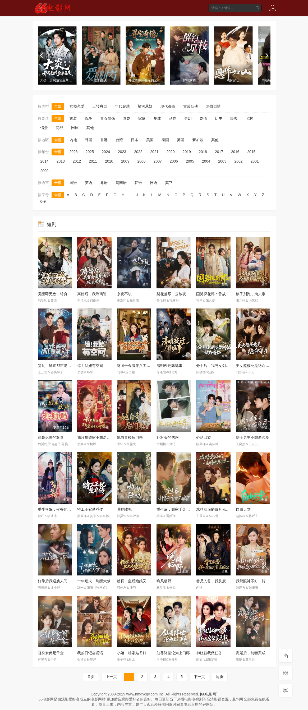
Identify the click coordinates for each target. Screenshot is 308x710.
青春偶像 (107, 118)
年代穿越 (122, 106)
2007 (158, 161)
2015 (251, 152)
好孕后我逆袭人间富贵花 (58, 581)
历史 (218, 118)
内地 (73, 140)
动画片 (183, 22)
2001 (255, 161)
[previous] (42, 55)
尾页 (219, 677)
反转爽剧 (99, 106)
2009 (125, 161)
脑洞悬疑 (145, 106)
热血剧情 (213, 106)
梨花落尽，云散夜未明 (175, 294)
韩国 (88, 140)
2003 (222, 161)
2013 (61, 161)
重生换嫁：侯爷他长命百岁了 (62, 509)
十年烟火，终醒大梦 (94, 581)
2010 (109, 161)
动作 (172, 118)
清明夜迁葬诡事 (169, 365)
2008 (141, 161)
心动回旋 (203, 437)
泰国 (165, 140)
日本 (134, 140)
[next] (266, 55)
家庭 (142, 118)
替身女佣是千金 (51, 653)
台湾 (119, 140)
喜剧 (126, 118)
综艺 (144, 22)
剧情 (203, 118)
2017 (219, 152)
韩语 (138, 183)
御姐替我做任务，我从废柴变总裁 (224, 653)
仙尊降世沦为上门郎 (173, 653)
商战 (59, 128)
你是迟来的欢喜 (51, 437)
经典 (234, 118)
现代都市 (167, 106)
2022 (138, 152)
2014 (44, 161)
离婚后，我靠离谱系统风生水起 (103, 294)
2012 (77, 161)
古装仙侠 (190, 106)
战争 (88, 118)
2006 (174, 161)
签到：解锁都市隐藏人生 (58, 365)
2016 (235, 152)
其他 (90, 128)
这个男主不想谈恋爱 (252, 437)
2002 (238, 161)
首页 (84, 22)
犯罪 (157, 118)
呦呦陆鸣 (124, 509)
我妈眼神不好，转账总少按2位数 (263, 581)
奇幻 (188, 118)
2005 (190, 161)
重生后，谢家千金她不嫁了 (179, 509)
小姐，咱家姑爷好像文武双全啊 (143, 653)
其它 (169, 183)
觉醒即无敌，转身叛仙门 (58, 294)
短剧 (203, 22)
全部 (58, 106)
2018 (203, 152)
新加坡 (197, 140)
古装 (73, 118)
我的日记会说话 (90, 653)
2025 (90, 152)
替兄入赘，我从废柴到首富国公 (222, 581)
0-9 (43, 201)
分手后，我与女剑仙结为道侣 (220, 365)
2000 (44, 171)
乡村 (249, 118)
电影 (103, 22)
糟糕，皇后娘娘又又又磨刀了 (141, 581)
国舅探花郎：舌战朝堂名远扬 (220, 294)
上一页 (111, 677)
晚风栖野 (164, 581)
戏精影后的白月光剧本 (214, 509)
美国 (150, 140)
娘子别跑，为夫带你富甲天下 (260, 294)
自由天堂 (243, 509)
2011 (93, 161)
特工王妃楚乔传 (90, 509)
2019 (187, 152)
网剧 (75, 128)
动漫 (162, 22)
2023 (122, 152)
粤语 (104, 183)
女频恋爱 (77, 106)
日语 (153, 183)
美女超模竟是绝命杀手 (254, 365)
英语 (88, 183)
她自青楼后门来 (130, 437)
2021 (154, 152)
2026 (74, 152)
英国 (180, 140)
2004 (206, 161)
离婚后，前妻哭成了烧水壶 (258, 653)
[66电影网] (208, 694)
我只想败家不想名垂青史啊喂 (101, 437)
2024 (106, 152)
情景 (44, 128)
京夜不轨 (124, 294)
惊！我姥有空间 (90, 365)
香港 (104, 140)
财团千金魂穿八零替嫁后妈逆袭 (143, 365)
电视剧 (123, 22)
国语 (73, 183)
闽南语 (121, 183)
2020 (170, 152)
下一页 (199, 677)
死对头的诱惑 (168, 437)
